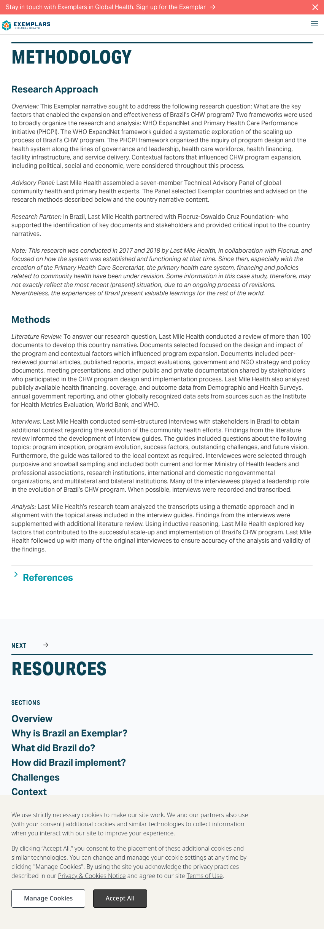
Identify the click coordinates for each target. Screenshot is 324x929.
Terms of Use (205, 879)
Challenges (35, 777)
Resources (59, 668)
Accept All (120, 902)
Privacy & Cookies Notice (92, 879)
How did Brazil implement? (68, 762)
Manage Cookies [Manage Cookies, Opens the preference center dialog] (48, 902)
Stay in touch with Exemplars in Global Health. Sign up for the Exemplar (111, 7)
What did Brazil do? (53, 748)
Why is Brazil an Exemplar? (69, 733)
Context (29, 792)
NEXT (20, 646)
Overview (31, 719)
